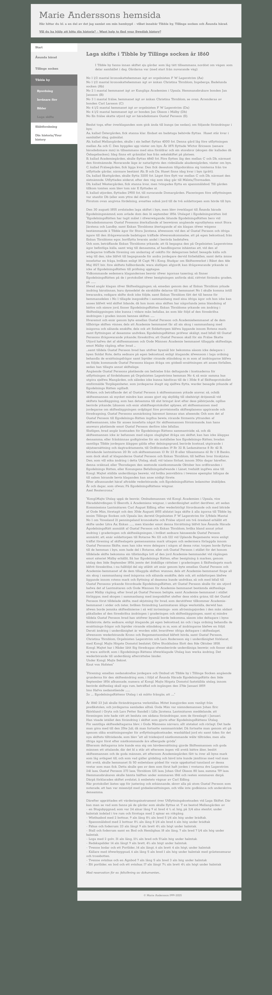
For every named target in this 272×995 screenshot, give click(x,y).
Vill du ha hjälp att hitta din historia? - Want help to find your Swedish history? (100, 32)
